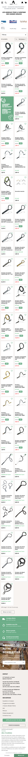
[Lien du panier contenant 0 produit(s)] (26, 2)
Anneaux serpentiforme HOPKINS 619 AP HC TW (6, 166)
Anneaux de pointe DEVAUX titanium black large (20, 497)
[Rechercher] (5, 2)
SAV (4, 708)
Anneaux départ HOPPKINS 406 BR (6, 138)
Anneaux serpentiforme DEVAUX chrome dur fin (20, 470)
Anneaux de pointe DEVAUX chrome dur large (6, 574)
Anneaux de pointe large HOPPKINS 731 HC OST (20, 86)
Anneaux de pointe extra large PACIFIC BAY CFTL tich (20, 221)
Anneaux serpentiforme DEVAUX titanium (19, 522)
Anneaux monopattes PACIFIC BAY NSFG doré (6, 386)
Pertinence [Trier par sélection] (22, 39)
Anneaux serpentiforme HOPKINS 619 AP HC (20, 166)
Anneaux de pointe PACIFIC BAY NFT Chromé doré (20, 274)
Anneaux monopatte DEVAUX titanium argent (6, 497)
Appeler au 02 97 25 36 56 (14, 720)
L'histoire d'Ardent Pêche (9, 706)
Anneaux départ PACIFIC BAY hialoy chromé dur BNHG (6, 193)
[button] (2, 23)
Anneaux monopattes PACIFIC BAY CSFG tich (20, 442)
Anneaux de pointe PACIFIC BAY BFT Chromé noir (20, 249)
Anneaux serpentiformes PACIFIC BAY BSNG (6, 442)
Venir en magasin (14, 725)
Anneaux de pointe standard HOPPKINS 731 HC (20, 114)
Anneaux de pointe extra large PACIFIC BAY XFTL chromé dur (7, 249)
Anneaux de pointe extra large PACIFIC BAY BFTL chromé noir (7, 221)
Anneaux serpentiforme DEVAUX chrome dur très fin (6, 470)
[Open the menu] (2, 2)
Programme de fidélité (9, 703)
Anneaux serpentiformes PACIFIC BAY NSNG (6, 414)
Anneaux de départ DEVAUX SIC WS (6, 599)
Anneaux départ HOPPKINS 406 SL (19, 138)
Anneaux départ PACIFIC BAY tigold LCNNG (6, 330)
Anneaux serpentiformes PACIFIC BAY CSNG (20, 386)
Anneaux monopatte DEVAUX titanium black (6, 522)
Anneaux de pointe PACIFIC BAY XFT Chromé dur (6, 302)
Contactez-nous (7, 715)
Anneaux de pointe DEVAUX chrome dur (6, 547)
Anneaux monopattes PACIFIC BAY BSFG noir (20, 358)
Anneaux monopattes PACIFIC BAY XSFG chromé (6, 358)
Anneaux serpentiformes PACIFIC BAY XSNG (20, 414)
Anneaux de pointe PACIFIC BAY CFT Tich (7, 273)
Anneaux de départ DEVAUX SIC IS (20, 573)
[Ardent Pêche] (13, 2)
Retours (5, 710)
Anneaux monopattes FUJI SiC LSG (20, 58)
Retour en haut (8, 612)
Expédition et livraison (8, 701)
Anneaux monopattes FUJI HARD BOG (6, 58)
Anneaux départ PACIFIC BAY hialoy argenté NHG (20, 302)
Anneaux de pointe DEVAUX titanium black (20, 548)
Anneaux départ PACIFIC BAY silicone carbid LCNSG (20, 330)
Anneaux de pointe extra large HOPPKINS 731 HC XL (7, 86)
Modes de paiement (8, 713)
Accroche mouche (19, 191)
